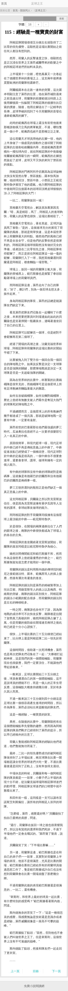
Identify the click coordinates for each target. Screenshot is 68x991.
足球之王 (40, 10)
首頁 (4, 3)
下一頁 (56, 971)
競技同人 (25, 10)
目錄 (36, 971)
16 (29, 24)
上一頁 (15, 971)
